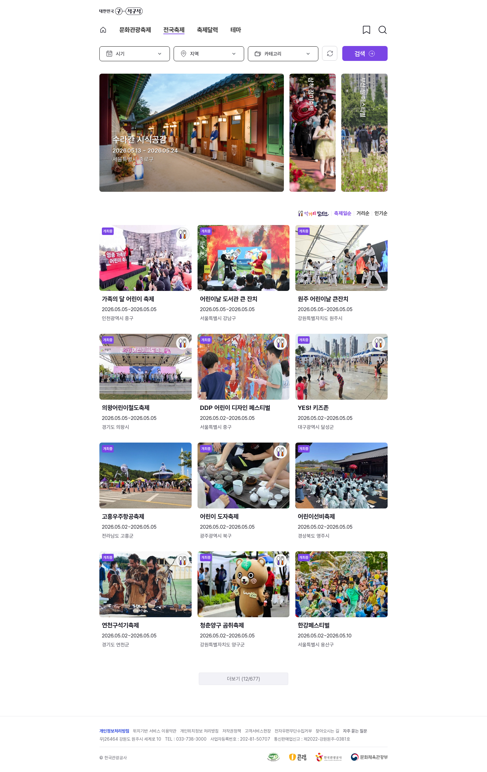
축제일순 (343, 213)
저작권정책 (231, 730)
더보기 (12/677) (243, 679)
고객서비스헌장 (258, 730)
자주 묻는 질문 (355, 730)
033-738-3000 (191, 739)
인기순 (381, 213)
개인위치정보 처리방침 (199, 730)
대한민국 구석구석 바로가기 (121, 11)
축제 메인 (103, 30)
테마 (235, 30)
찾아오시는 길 (327, 730)
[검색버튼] (383, 30)
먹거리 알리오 (313, 213)
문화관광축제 (135, 30)
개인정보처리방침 (114, 730)
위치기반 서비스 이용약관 (154, 730)
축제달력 (207, 30)
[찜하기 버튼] (366, 30)
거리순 (363, 213)
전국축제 (173, 30)
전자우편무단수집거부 (293, 730)
